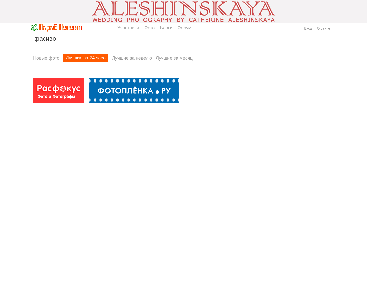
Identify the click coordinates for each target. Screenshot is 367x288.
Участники (128, 27)
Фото (149, 27)
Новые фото (46, 58)
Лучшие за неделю (132, 58)
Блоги (166, 27)
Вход (308, 28)
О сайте (323, 28)
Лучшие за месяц (174, 58)
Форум (184, 27)
